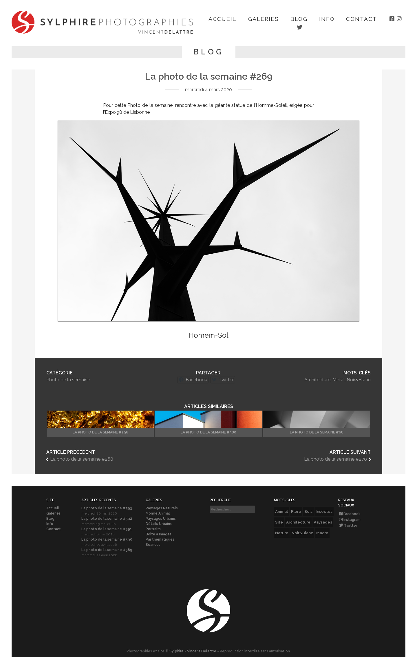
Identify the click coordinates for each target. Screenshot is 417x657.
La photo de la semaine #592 (106, 519)
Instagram (349, 520)
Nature (281, 532)
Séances (153, 545)
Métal (338, 380)
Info (326, 19)
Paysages (323, 522)
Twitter (347, 526)
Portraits (153, 529)
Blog (299, 19)
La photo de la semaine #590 (106, 539)
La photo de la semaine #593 (106, 508)
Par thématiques (160, 539)
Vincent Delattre (201, 651)
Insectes (324, 511)
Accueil (222, 19)
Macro (322, 532)
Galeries (263, 19)
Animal (281, 511)
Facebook (349, 514)
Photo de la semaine (68, 380)
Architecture (317, 380)
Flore (296, 511)
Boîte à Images (158, 534)
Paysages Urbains (161, 519)
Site (279, 522)
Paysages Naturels (162, 508)
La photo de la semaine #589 (106, 550)
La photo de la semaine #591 (106, 529)
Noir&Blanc (359, 380)
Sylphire (176, 651)
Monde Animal (158, 513)
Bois (308, 511)
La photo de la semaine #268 (81, 459)
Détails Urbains (159, 524)
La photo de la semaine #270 (335, 459)
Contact (361, 19)
